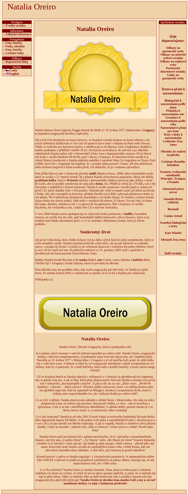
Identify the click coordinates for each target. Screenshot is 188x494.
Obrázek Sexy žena (173, 239)
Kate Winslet (173, 232)
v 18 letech (71, 180)
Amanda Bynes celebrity (173, 200)
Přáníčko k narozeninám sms (173, 112)
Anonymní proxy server (173, 190)
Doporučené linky (16, 61)
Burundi (173, 209)
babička (138, 259)
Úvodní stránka (15, 25)
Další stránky (173, 253)
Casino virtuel (173, 216)
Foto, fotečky (13, 42)
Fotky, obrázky (15, 46)
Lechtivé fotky (14, 53)
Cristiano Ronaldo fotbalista (173, 163)
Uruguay (148, 130)
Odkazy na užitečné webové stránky (173, 56)
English (14, 73)
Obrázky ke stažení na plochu (173, 153)
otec (100, 259)
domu (99, 183)
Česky (13, 70)
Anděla (128, 213)
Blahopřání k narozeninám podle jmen (173, 104)
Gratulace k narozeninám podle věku (173, 121)
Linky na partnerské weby (173, 76)
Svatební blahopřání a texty (173, 224)
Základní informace (18, 34)
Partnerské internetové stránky (173, 70)
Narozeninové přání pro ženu (173, 129)
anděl (92, 173)
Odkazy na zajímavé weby (173, 63)
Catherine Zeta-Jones (173, 143)
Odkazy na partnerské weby (173, 49)
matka (83, 259)
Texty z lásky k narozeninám (173, 136)
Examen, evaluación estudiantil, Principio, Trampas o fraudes (173, 177)
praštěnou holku (45, 180)
